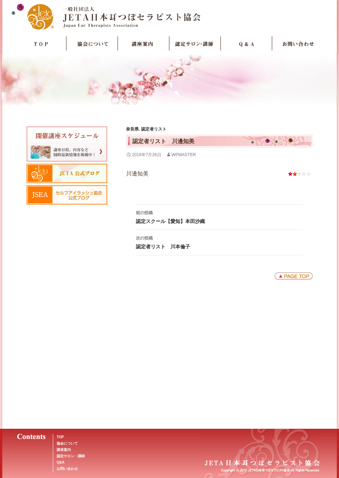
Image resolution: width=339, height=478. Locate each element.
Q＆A (246, 43)
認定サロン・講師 (195, 43)
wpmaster (183, 154)
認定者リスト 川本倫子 (219, 241)
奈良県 (132, 129)
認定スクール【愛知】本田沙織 (219, 216)
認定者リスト (154, 129)
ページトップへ (294, 276)
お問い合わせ (298, 43)
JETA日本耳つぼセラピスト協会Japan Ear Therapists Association (169, 16)
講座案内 (143, 43)
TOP (41, 43)
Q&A (60, 462)
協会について (92, 43)
